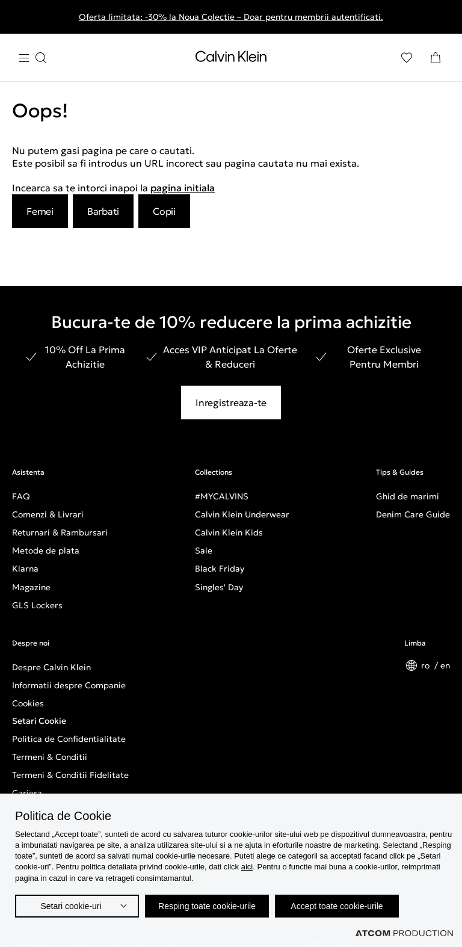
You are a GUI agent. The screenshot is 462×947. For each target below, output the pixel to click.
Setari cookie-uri (70, 906)
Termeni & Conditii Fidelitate (70, 775)
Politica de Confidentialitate (69, 738)
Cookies (28, 703)
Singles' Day (219, 587)
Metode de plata (45, 550)
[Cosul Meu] (435, 57)
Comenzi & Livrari (48, 514)
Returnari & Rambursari (60, 532)
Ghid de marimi (407, 496)
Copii (164, 211)
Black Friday (219, 568)
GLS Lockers (37, 605)
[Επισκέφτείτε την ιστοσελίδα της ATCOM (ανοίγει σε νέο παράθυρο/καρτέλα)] (404, 933)
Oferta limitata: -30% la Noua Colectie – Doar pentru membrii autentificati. (231, 16)
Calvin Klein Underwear (242, 514)
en (445, 665)
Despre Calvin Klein (51, 667)
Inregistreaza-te (231, 402)
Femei (40, 211)
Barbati (103, 211)
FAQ (21, 496)
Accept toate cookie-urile (337, 906)
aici (247, 866)
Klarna (25, 568)
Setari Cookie (39, 720)
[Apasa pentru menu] (32, 58)
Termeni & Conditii (49, 756)
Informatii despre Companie (69, 685)
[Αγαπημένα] (406, 57)
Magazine (31, 587)
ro (426, 665)
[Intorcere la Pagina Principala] (231, 59)
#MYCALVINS (221, 496)
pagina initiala (182, 188)
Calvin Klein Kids (229, 532)
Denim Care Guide (413, 514)
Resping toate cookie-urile (207, 906)
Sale (203, 550)
